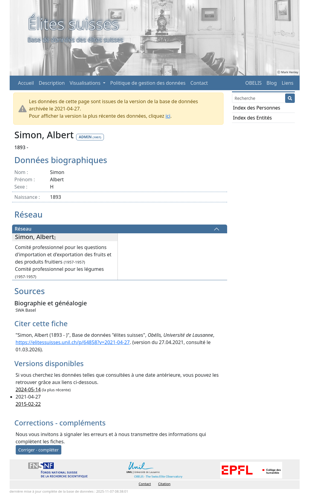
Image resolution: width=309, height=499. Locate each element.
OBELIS (253, 83)
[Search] (258, 98)
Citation (164, 483)
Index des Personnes (256, 107)
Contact (199, 83)
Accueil (26, 83)
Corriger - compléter (38, 450)
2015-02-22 (28, 404)
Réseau (23, 229)
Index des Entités (252, 117)
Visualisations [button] (85, 83)
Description (52, 83)
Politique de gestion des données (147, 83)
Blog (271, 83)
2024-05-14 (28, 389)
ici (168, 116)
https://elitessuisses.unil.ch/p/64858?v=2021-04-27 (73, 342)
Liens (287, 83)
